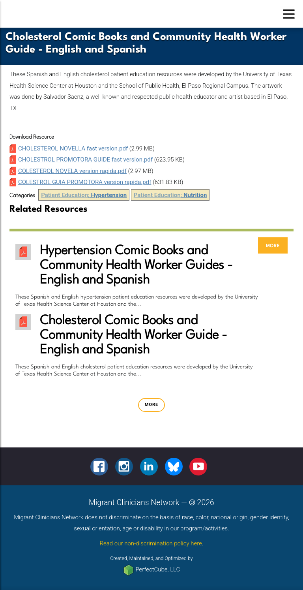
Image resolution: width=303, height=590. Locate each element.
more (273, 245)
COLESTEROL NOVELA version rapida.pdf (72, 171)
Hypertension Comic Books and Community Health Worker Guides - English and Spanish (136, 265)
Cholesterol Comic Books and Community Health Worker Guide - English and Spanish (133, 335)
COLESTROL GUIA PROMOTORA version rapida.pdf (84, 182)
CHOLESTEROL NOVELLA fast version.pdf (73, 148)
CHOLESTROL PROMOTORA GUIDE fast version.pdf (85, 159)
